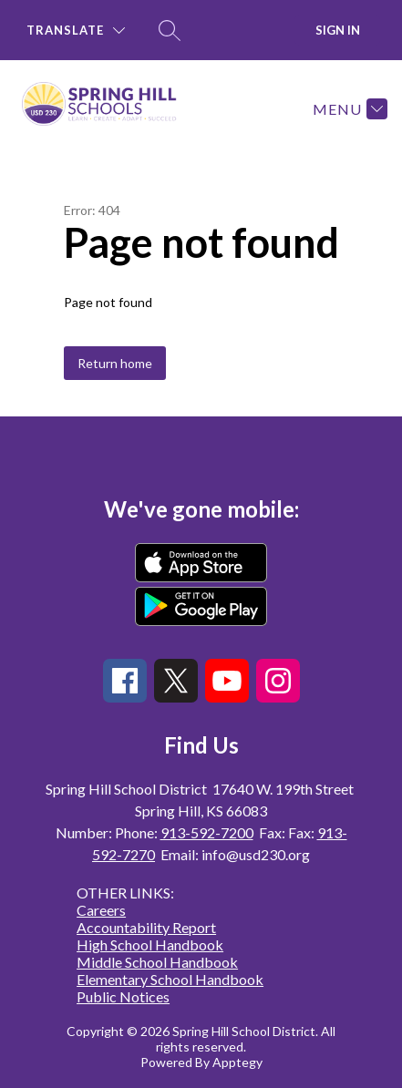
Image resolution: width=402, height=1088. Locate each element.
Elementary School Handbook (170, 979)
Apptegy (237, 1062)
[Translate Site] (75, 30)
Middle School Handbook (157, 961)
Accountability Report (146, 927)
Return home (114, 363)
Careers (101, 910)
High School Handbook (150, 944)
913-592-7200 (206, 832)
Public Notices (123, 996)
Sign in (337, 30)
